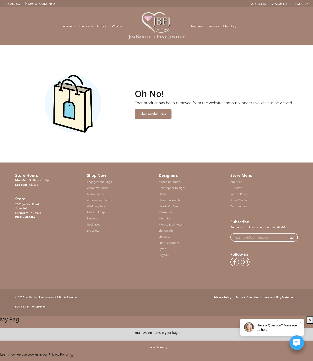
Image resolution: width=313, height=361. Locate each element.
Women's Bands (97, 188)
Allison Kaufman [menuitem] (169, 182)
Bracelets (93, 230)
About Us (236, 182)
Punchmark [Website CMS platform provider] (38, 306)
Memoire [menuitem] (165, 218)
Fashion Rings (96, 212)
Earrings (92, 218)
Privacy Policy (222, 297)
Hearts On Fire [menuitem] (168, 206)
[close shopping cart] (309, 320)
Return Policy (239, 194)
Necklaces (93, 224)
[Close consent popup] (72, 356)
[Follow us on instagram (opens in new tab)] (245, 262)
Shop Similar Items (153, 114)
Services (213, 26)
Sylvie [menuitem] (162, 249)
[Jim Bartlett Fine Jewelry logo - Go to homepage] (156, 26)
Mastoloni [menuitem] (165, 212)
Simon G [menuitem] (164, 237)
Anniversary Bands (99, 200)
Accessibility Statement (280, 297)
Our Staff (236, 188)
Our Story (229, 26)
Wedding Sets (96, 206)
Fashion (102, 26)
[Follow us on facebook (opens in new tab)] (234, 262)
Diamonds (86, 26)
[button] (258, 3)
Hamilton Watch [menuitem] (169, 200)
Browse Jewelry (156, 347)
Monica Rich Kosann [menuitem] (172, 224)
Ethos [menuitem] (162, 194)
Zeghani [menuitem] (164, 255)
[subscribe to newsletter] (291, 237)
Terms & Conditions (248, 297)
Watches (117, 26)
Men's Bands (95, 194)
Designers (196, 26)
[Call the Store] (25, 217)
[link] (12, 3)
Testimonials (238, 206)
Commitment (66, 26)
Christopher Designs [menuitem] (172, 188)
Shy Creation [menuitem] (167, 230)
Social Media (238, 200)
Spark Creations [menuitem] (169, 243)
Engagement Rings (99, 182)
